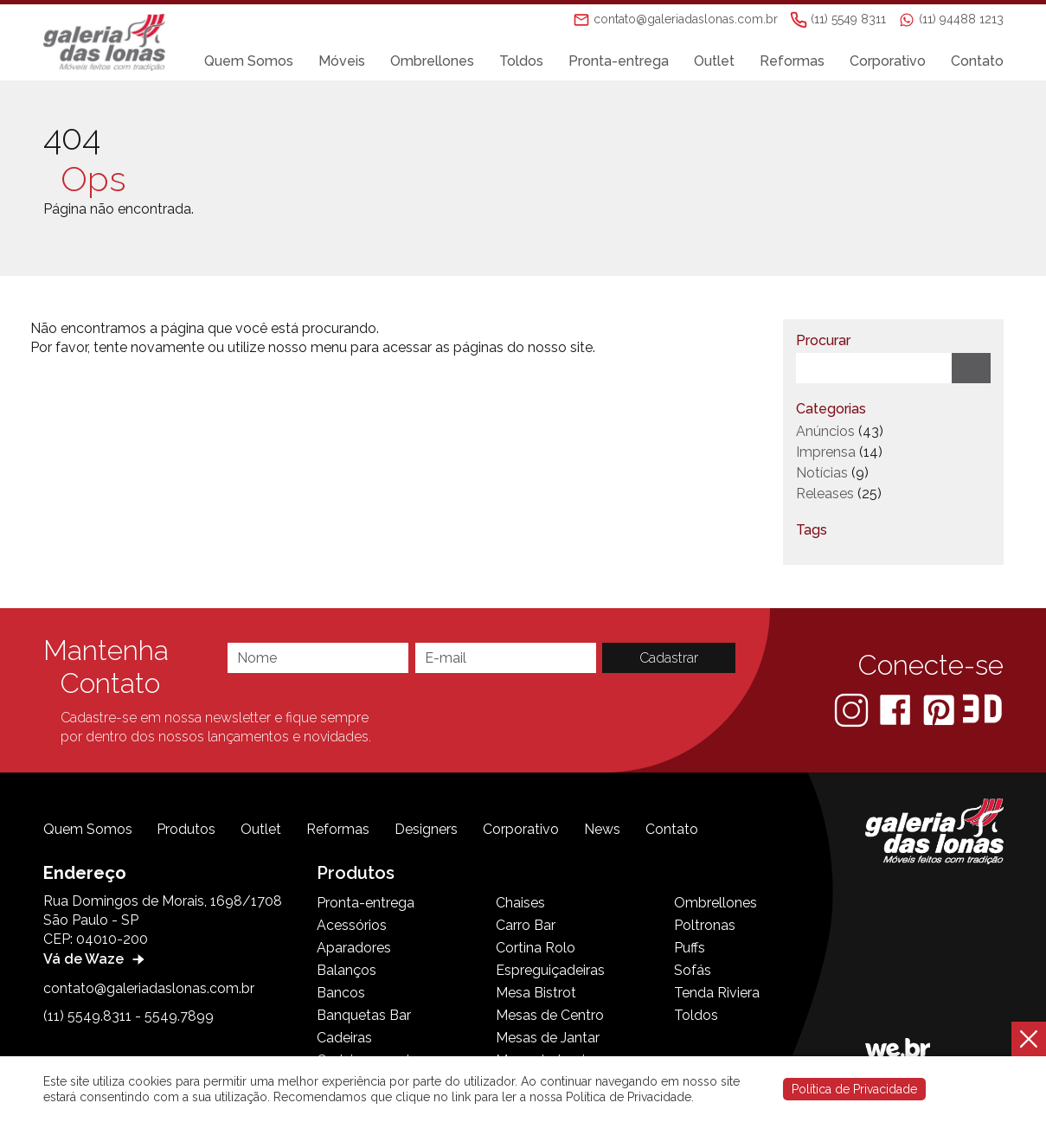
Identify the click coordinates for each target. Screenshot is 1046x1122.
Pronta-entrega (618, 62)
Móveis (341, 62)
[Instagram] (853, 709)
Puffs (689, 947)
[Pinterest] (940, 709)
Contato (977, 62)
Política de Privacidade (854, 1089)
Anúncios (825, 431)
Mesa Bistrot (536, 992)
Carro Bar (525, 925)
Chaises (520, 902)
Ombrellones (432, 62)
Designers (426, 829)
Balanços (346, 970)
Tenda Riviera (717, 992)
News (602, 829)
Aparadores (354, 947)
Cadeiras (344, 1037)
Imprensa (826, 452)
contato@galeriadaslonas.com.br (148, 988)
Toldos (521, 62)
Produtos (186, 829)
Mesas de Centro (550, 1015)
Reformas (792, 62)
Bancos (341, 992)
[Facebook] (897, 709)
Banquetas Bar (364, 1015)
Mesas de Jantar (548, 1037)
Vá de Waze (96, 959)
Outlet (714, 62)
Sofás (692, 970)
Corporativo (888, 62)
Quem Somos (248, 62)
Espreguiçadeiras (550, 970)
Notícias (822, 473)
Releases (825, 493)
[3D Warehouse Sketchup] (982, 709)
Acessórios (352, 925)
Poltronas (704, 925)
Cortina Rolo (535, 947)
